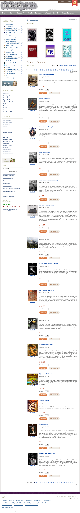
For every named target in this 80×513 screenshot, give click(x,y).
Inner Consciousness (44, 152)
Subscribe (11, 196)
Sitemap (5, 126)
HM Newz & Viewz (8, 141)
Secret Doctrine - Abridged (46, 127)
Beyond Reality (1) (9, 32)
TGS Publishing (7, 94)
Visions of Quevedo (44, 400)
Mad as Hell (6, 143)
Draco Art (5, 147)
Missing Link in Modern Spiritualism (48, 263)
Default (74, 65)
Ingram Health (7, 100)
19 (42, 70)
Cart (11, 13)
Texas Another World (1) (11, 69)
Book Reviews (47, 500)
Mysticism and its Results (45, 374)
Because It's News (7, 145)
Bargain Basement (7, 132)
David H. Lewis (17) (10, 39)
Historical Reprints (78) (11, 47)
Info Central (6, 137)
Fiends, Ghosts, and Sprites (46, 344)
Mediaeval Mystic (43, 424)
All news (5, 196)
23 (51, 70)
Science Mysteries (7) (10, 63)
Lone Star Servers (7, 155)
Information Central (51, 13)
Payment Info (19, 500)
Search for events (7, 122)
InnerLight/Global (7, 96)
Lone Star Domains (8, 153)
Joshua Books (6, 98)
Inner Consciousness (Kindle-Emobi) (48, 180)
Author (5, 109)
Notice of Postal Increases (31, 505)
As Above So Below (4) (10, 30)
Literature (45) (9, 50)
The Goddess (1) (9, 71)
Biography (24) (9, 35)
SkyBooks (5, 104)
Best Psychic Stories (44, 318)
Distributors (6, 106)
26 (57, 70)
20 (44, 70)
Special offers (6, 124)
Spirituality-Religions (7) (11, 65)
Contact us (4, 500)
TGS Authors (8, 26)
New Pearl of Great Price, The (46, 290)
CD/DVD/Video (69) (11, 37)
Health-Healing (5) (9, 45)
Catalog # (60, 65)
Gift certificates (7, 120)
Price (70, 65)
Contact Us (20, 13)
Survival (7, 67)
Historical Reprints (34, 20)
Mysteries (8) (8, 56)
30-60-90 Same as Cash (7, 507)
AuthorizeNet (28, 500)
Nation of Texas (7, 149)
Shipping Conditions (17, 502)
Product (66, 65)
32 (70, 70)
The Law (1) (8, 75)
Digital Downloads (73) (11, 41)
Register (69, 1)
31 (68, 70)
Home (4, 13)
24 (53, 70)
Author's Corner (6, 502)
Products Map (6, 128)
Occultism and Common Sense (47, 453)
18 (40, 70)
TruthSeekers (6, 107)
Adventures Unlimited (8, 102)
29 (64, 70)
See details (32, 86)
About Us (11, 500)
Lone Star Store (7, 151)
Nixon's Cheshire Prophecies (46, 74)
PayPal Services (37, 500)
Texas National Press (8, 111)
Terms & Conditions (7, 505)
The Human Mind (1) (10, 73)
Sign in (62, 1)
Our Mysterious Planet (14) (11, 58)
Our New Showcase (34, 13)
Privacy (47, 502)
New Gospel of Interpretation (46, 205)
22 (48, 70)
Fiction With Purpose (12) (12, 43)
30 (66, 70)
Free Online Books (18, 505)
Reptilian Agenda (7, 139)
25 (55, 70)
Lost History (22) (9, 52)
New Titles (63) (9, 24)
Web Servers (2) (10, 78)
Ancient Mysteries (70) (10, 28)
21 (46, 70)
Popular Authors (10, 60)
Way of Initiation (43, 237)
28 (61, 70)
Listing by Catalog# (38, 502)
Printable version (72, 19)
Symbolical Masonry (44, 98)
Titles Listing (27, 502)
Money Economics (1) (10, 54)
